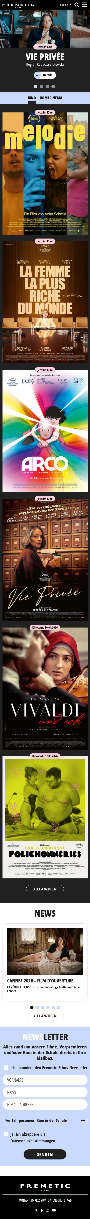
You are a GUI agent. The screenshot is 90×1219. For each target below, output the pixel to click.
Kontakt (24, 1200)
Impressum (38, 1200)
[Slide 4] (53, 86)
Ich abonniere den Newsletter (49, 1067)
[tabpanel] (45, 501)
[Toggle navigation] (84, 4)
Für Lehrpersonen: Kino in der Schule (36, 1120)
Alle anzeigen (45, 889)
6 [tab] (58, 1008)
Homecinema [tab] (51, 97)
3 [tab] (42, 1008)
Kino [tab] (32, 97)
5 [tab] (53, 1008)
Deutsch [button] (64, 5)
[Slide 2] (41, 86)
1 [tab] (31, 1008)
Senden (45, 1154)
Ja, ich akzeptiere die (33, 1137)
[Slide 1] (35, 86)
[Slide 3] (47, 86)
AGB (69, 1200)
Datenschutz (56, 1200)
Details (43, 75)
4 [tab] (47, 1008)
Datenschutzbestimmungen (33, 1141)
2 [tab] (37, 1008)
